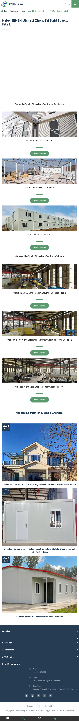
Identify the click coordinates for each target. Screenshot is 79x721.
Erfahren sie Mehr (39, 154)
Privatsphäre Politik (45, 706)
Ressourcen (14, 11)
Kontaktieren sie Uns (11, 664)
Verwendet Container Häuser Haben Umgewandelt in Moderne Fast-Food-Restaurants (39, 484)
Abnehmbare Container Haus (39, 140)
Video (23, 11)
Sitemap (29, 706)
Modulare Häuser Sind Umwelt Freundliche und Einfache (39, 617)
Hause (6, 11)
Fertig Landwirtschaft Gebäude (39, 187)
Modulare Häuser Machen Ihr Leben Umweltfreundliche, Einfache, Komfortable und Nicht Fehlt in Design (39, 550)
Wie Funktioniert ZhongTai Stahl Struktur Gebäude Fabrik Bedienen (39, 340)
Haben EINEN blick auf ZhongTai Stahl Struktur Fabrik (47, 11)
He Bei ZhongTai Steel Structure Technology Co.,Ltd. (35, 711)
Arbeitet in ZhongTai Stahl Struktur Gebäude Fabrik (39, 387)
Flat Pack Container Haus (39, 234)
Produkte (6, 631)
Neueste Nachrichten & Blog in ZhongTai (39, 412)
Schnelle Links (8, 657)
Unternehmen (8, 650)
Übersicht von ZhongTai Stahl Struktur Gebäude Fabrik (39, 293)
